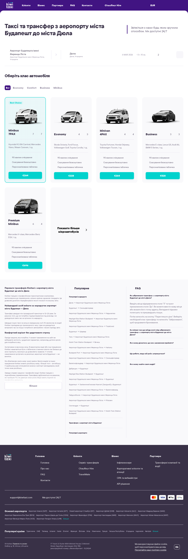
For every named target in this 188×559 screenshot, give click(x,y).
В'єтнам (82, 531)
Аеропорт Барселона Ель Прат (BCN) (19, 515)
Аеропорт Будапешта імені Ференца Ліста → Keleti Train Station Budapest (95, 412)
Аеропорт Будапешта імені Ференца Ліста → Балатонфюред (93, 390)
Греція (104, 531)
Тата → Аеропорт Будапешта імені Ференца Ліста (89, 337)
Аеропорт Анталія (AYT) (58, 511)
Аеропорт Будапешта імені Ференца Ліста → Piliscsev (91, 400)
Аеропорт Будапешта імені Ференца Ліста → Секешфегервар (94, 358)
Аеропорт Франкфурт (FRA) (81, 515)
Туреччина (30, 531)
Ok (176, 546)
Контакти (87, 5)
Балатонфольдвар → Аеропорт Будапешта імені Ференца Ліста (94, 363)
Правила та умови (20, 544)
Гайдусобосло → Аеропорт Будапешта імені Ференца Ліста (93, 395)
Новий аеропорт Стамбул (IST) (81, 511)
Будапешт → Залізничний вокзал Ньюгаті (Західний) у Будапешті (95, 384)
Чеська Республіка (116, 531)
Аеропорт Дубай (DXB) (105, 511)
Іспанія (52, 531)
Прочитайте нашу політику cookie (150, 550)
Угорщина (130, 531)
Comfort (31, 87)
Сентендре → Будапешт (79, 406)
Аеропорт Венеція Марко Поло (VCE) (20, 519)
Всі (7, 87)
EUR (152, 5)
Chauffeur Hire (110, 5)
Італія (59, 531)
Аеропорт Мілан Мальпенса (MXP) (154, 515)
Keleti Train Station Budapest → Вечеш (84, 342)
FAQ (72, 5)
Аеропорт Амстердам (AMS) (105, 515)
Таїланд (45, 531)
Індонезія (139, 531)
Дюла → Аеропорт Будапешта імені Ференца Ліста (89, 303)
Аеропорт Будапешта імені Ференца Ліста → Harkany (90, 347)
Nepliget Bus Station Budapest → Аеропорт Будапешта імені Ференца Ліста (93, 319)
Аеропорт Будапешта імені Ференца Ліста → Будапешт (91, 379)
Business (45, 87)
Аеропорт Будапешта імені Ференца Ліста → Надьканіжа (92, 313)
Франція (73, 531)
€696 (25, 265)
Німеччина (96, 531)
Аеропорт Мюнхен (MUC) (128, 515)
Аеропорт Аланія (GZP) (38, 511)
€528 (163, 175)
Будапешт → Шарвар (77, 331)
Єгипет (66, 531)
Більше (66, 519)
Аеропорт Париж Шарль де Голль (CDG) (52, 515)
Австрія (148, 531)
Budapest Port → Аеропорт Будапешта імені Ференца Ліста (93, 353)
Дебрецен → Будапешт (78, 368)
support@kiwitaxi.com (18, 497)
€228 (71, 175)
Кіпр (88, 531)
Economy (18, 87)
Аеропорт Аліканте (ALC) (126, 511)
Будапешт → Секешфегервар (81, 308)
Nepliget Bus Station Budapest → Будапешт (86, 374)
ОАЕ (38, 531)
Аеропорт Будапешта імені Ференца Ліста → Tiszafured (91, 326)
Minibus (57, 87)
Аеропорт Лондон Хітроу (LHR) (49, 519)
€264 (25, 175)
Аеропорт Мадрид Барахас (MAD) (151, 511)
